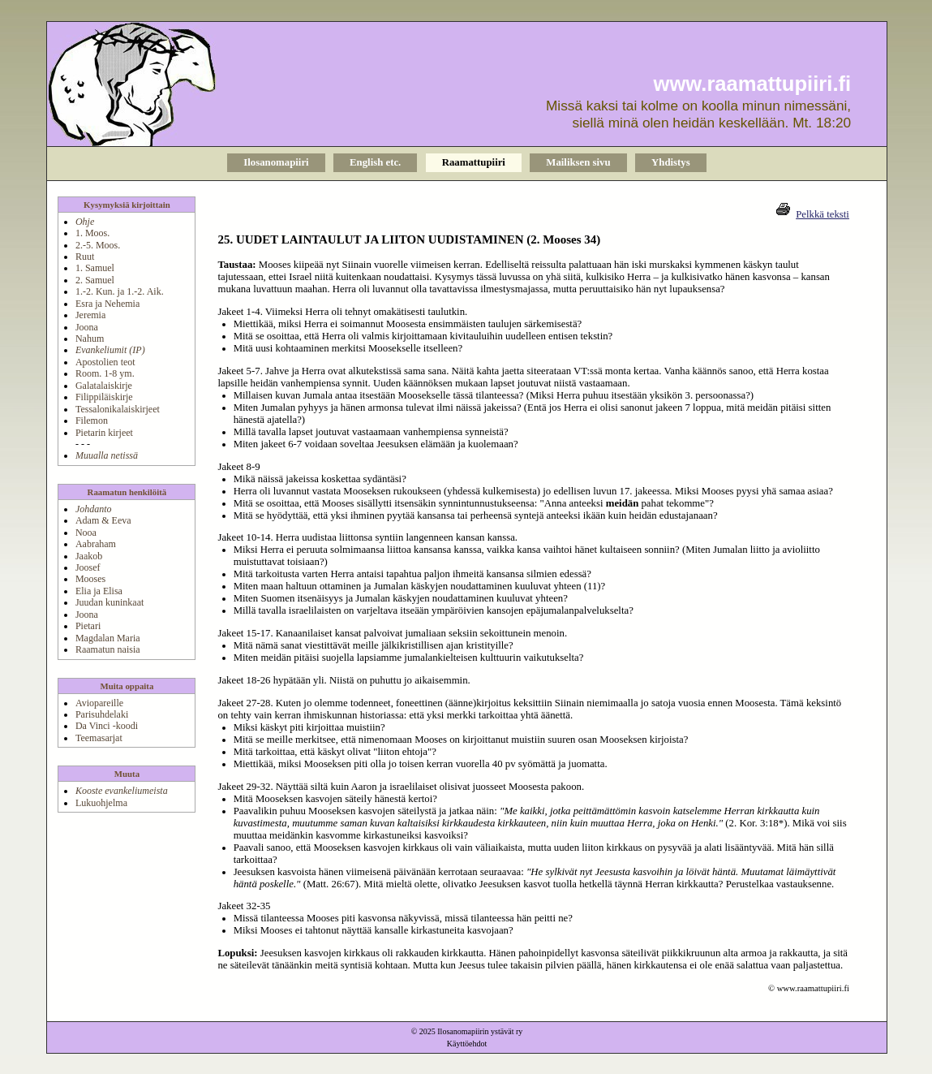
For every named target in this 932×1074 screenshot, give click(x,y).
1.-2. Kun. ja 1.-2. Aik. (119, 291)
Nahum (89, 338)
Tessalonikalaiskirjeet (117, 409)
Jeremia (90, 315)
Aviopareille (99, 703)
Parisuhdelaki (101, 714)
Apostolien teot (105, 362)
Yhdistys (670, 162)
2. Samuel (94, 280)
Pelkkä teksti (822, 214)
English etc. (375, 162)
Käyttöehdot (467, 1043)
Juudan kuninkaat (109, 602)
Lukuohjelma (101, 803)
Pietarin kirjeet (104, 432)
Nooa (86, 532)
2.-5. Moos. (97, 245)
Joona (86, 327)
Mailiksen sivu (578, 162)
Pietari (88, 626)
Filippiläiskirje (104, 397)
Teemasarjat (98, 738)
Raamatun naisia (107, 649)
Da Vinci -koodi (106, 725)
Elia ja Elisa (98, 591)
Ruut (84, 256)
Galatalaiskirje (103, 385)
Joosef (88, 567)
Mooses (90, 578)
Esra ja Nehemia (107, 303)
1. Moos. (92, 233)
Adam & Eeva (103, 520)
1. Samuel (94, 268)
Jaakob (88, 556)
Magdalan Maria (107, 638)
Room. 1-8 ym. (105, 373)
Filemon (91, 420)
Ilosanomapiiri (275, 162)
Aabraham (95, 544)
